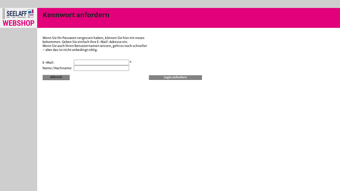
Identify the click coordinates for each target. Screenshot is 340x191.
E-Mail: (48, 62)
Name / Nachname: (57, 68)
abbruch (56, 77)
